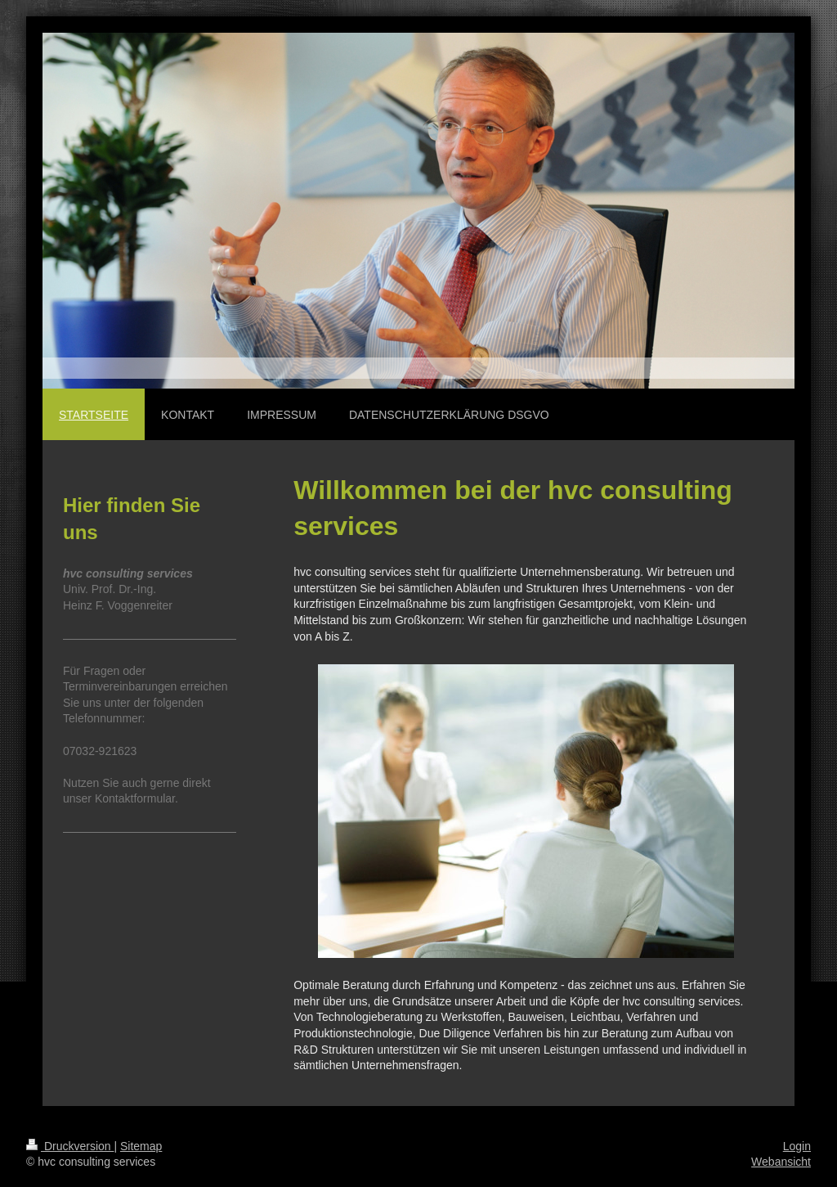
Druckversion (70, 1146)
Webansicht (781, 1161)
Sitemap (141, 1146)
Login (797, 1146)
